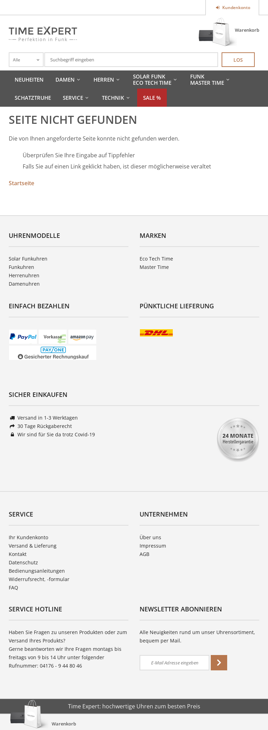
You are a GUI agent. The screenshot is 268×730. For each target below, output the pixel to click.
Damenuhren (24, 283)
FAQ (13, 587)
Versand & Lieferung (33, 545)
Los (238, 60)
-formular (58, 579)
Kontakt (18, 554)
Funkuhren (21, 267)
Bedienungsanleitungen (37, 570)
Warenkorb (247, 30)
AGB (144, 554)
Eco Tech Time (156, 258)
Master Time (154, 267)
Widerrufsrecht (26, 579)
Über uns (150, 537)
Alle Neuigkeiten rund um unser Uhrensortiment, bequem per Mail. (197, 636)
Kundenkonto (235, 7)
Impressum (153, 545)
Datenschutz (23, 562)
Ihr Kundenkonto (28, 537)
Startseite (21, 183)
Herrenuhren (24, 275)
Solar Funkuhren (28, 258)
